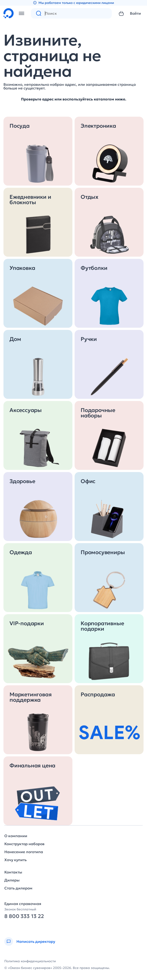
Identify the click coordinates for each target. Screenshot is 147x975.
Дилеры (11, 880)
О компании (15, 836)
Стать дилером (18, 888)
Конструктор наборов (24, 844)
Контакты (13, 872)
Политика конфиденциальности (30, 961)
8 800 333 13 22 (24, 916)
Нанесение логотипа (23, 852)
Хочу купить (15, 860)
